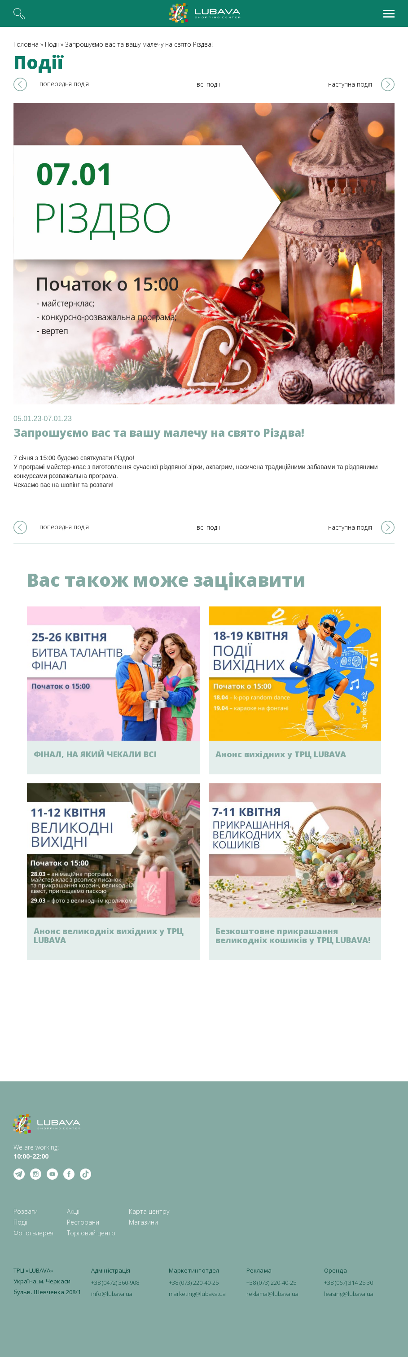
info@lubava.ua (111, 1294)
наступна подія (350, 84)
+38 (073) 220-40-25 (194, 1282)
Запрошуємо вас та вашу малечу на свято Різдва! (139, 44)
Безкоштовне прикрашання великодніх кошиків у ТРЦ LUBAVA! (292, 935)
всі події (208, 84)
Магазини (143, 1222)
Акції (73, 1211)
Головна (26, 44)
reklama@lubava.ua (272, 1294)
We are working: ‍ (36, 1151)
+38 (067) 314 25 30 (348, 1282)
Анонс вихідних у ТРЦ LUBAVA (280, 754)
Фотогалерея (33, 1233)
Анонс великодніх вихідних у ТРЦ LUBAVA (109, 935)
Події (52, 44)
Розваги (25, 1211)
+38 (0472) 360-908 (115, 1282)
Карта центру (149, 1211)
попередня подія (64, 83)
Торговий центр (91, 1233)
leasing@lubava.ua (348, 1294)
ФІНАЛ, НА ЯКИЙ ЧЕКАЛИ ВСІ (95, 754)
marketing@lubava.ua (197, 1294)
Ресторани (83, 1222)
